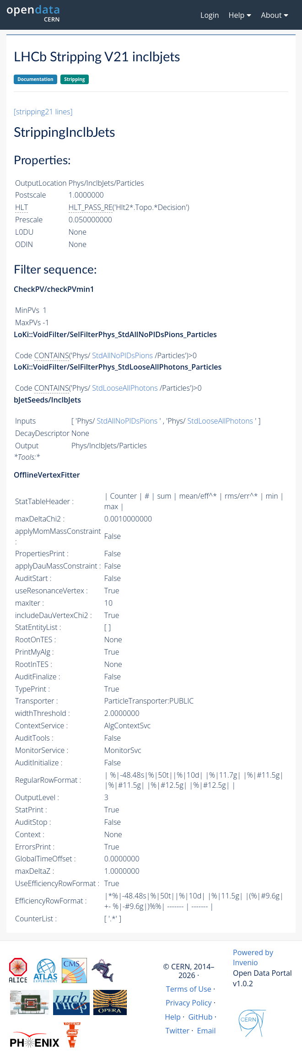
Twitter (178, 1031)
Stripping (74, 79)
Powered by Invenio (253, 957)
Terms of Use (188, 989)
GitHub (200, 1017)
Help (173, 1017)
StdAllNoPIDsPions (122, 355)
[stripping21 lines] (43, 112)
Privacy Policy (189, 1003)
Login (209, 15)
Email (206, 1031)
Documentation (35, 79)
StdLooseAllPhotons (124, 388)
